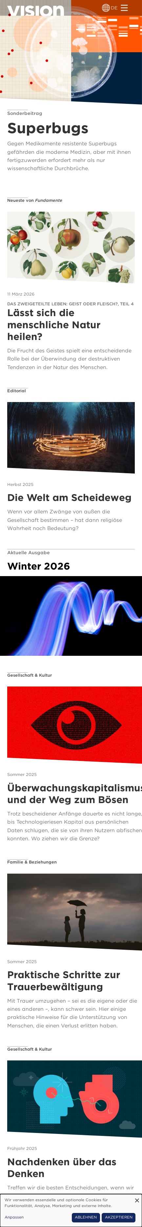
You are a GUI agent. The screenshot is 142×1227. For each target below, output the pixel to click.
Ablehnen (86, 1217)
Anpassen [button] (14, 1217)
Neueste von (34, 200)
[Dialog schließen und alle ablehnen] (137, 1198)
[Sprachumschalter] (106, 8)
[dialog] (71, 1210)
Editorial (16, 390)
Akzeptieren (118, 1217)
